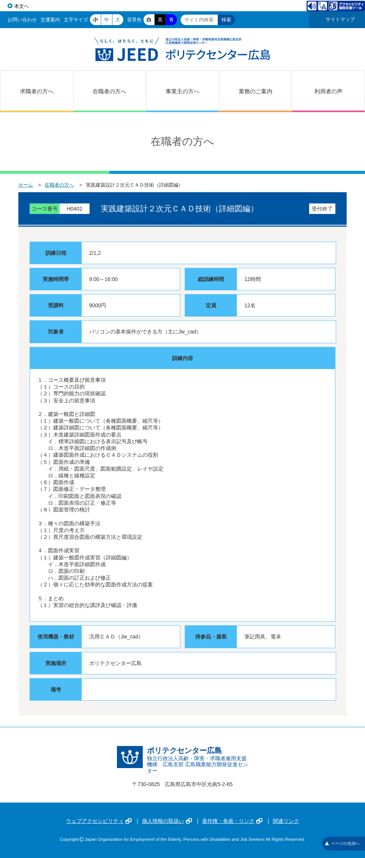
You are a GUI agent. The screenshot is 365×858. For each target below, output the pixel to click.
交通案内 (50, 19)
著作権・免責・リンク (232, 821)
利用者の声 (328, 91)
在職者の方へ (109, 91)
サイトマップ (340, 19)
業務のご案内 (255, 91)
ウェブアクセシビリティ (99, 821)
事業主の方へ (182, 91)
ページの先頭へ (342, 843)
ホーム (25, 185)
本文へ (21, 6)
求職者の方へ (37, 91)
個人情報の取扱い (167, 821)
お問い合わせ (22, 19)
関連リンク (286, 821)
